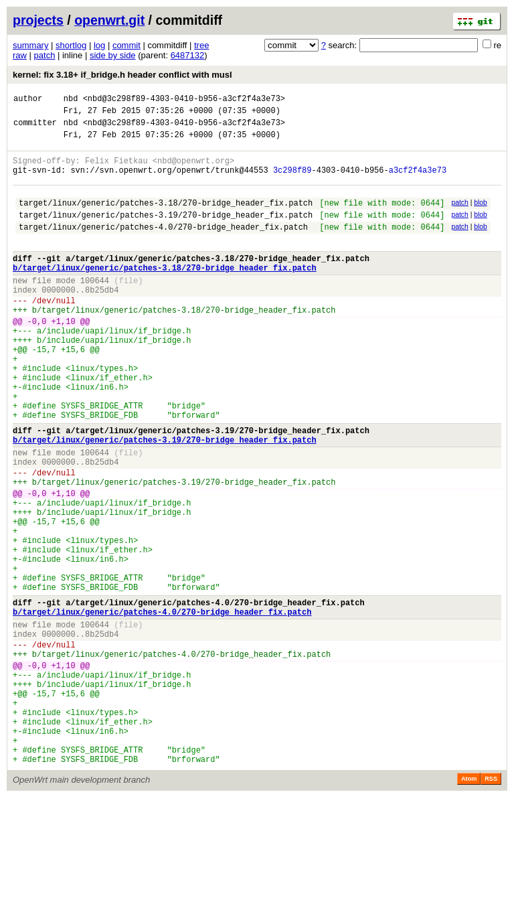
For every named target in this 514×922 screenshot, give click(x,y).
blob (480, 216)
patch (45, 55)
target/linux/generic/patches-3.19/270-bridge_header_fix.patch (166, 232)
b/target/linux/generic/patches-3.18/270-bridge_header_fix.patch (165, 293)
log (99, 45)
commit (126, 45)
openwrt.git (109, 20)
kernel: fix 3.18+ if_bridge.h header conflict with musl (122, 75)
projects (38, 20)
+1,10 (64, 357)
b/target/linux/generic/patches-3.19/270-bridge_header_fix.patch (165, 500)
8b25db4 (101, 319)
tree (201, 45)
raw (20, 55)
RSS (491, 903)
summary (30, 45)
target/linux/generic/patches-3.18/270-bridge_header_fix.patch (166, 218)
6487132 (188, 55)
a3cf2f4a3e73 (417, 181)
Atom (469, 903)
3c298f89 (292, 181)
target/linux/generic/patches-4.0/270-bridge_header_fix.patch (163, 246)
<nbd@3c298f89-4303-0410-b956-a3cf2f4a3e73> (184, 100)
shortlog (71, 45)
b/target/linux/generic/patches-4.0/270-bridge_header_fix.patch (162, 706)
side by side (113, 55)
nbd (71, 100)
